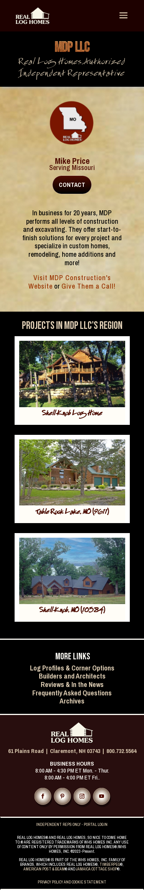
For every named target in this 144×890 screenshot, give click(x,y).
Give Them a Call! (88, 286)
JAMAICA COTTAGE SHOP (96, 869)
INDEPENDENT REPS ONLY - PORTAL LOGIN (72, 824)
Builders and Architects (72, 676)
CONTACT (72, 184)
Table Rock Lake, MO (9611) (72, 513)
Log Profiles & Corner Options (72, 668)
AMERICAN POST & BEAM (44, 869)
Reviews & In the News (72, 684)
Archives (72, 701)
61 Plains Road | (29, 751)
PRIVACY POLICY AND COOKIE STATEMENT (72, 882)
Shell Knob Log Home (72, 414)
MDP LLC (72, 48)
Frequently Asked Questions (72, 693)
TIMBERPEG (109, 864)
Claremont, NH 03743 (75, 751)
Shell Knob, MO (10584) (72, 611)
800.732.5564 (121, 751)
